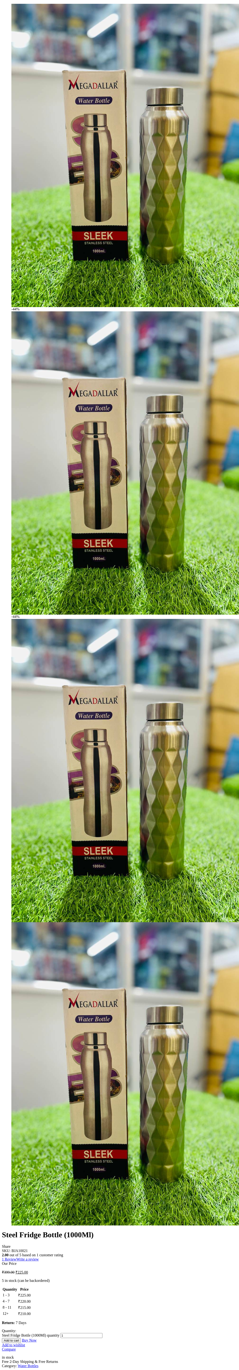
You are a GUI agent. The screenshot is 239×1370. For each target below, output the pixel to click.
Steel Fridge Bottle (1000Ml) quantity (31, 1335)
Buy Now (29, 1340)
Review (9, 1259)
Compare (9, 1349)
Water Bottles (28, 1366)
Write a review (27, 1259)
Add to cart (11, 1340)
